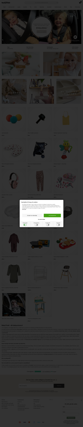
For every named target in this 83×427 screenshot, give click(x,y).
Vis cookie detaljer (41, 219)
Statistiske (58, 224)
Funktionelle (47, 224)
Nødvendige (25, 224)
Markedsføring (36, 224)
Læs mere (24, 209)
